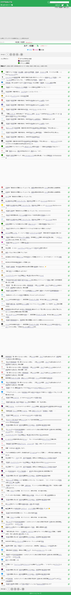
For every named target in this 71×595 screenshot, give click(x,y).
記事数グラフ (44, 46)
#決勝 (42, 66)
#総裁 (17, 42)
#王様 (29, 50)
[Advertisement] (35, 23)
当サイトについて (35, 593)
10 (21, 54)
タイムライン (29, 42)
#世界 (11, 66)
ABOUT (57, 5)
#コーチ (23, 66)
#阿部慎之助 (17, 66)
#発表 (31, 66)
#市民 (45, 66)
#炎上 (38, 66)
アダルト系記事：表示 (62, 7)
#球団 (34, 66)
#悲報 (8, 66)
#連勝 (22, 42)
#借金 (27, 66)
